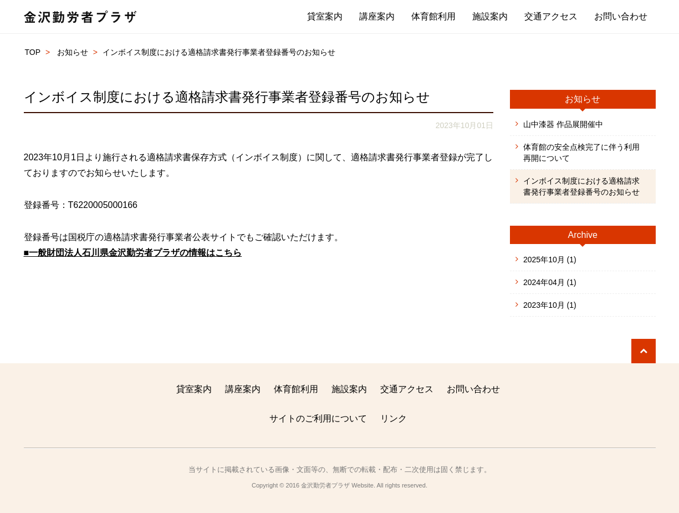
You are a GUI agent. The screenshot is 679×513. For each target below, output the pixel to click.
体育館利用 (433, 16)
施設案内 (490, 16)
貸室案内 (325, 16)
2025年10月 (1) (549, 259)
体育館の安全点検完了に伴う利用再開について (581, 152)
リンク (393, 418)
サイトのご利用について (318, 418)
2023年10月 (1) (549, 305)
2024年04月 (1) (549, 282)
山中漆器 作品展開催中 (563, 124)
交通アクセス (551, 16)
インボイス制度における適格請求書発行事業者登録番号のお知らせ (581, 186)
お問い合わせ (620, 16)
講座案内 (377, 16)
